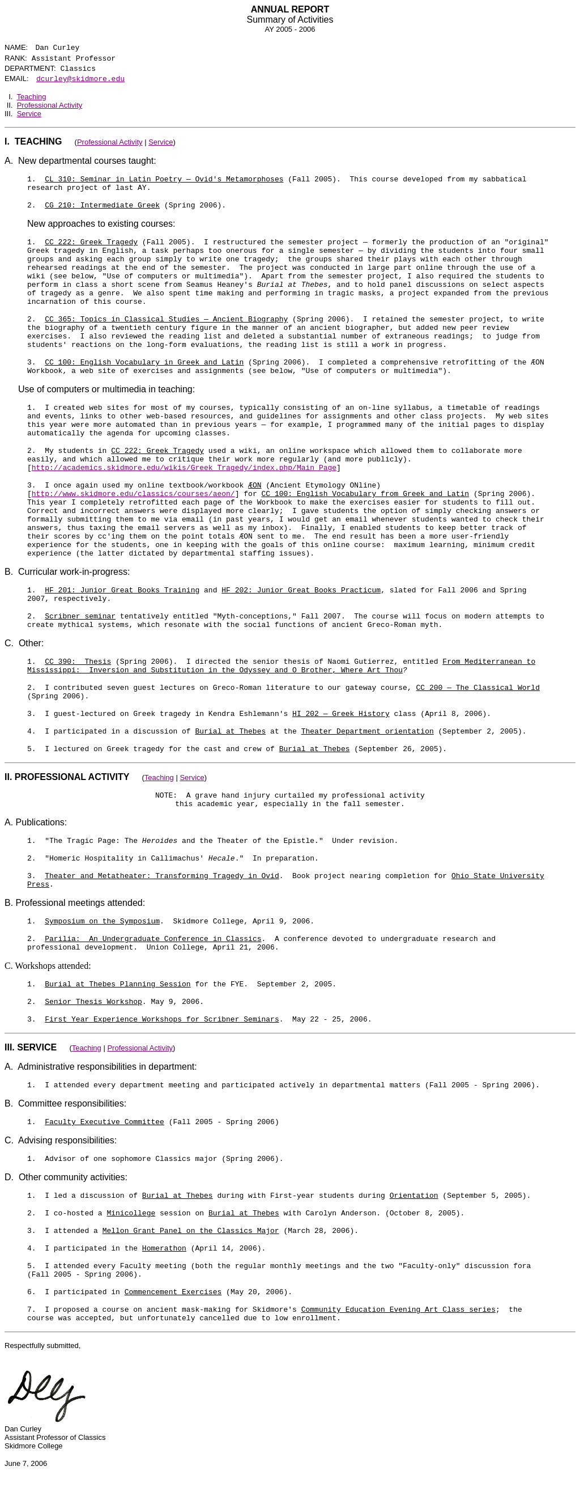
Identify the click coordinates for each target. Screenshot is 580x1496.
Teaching (31, 96)
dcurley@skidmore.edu (80, 79)
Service (29, 113)
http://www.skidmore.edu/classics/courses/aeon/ (133, 494)
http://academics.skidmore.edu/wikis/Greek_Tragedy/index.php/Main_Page (184, 468)
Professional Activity (50, 105)
